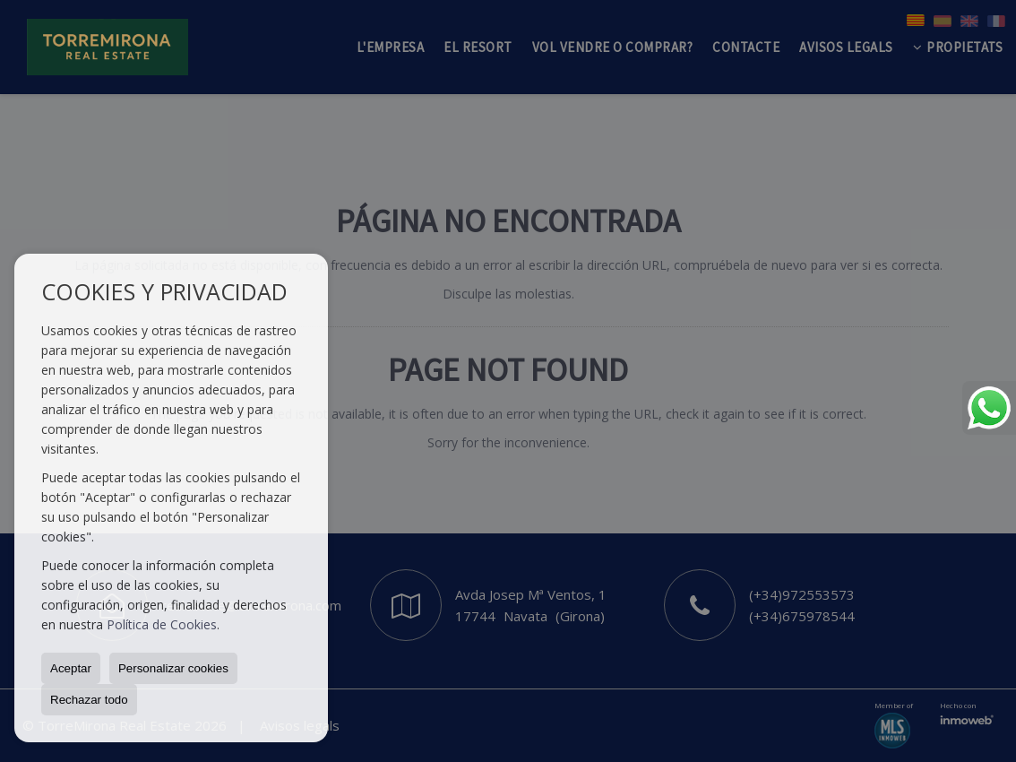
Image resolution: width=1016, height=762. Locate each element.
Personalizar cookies (173, 668)
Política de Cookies (162, 624)
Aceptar (70, 668)
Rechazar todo (89, 699)
